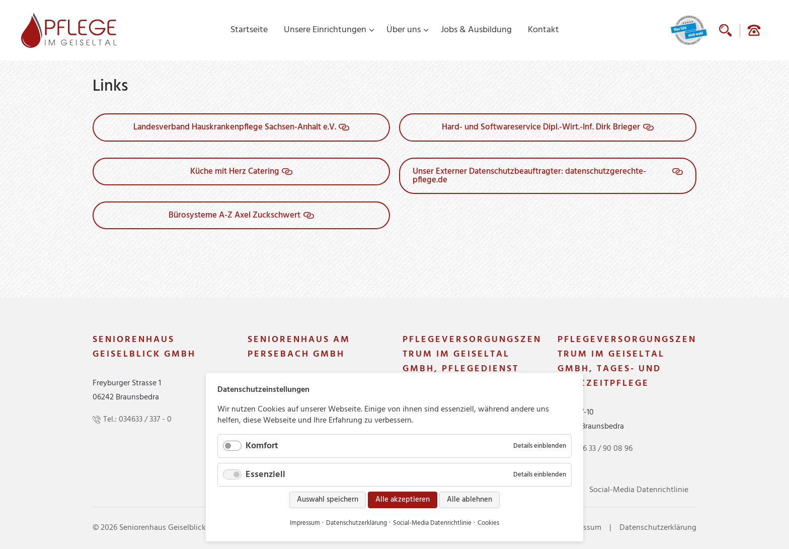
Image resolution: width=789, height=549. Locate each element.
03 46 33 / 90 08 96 (600, 448)
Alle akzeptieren (402, 500)
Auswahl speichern (327, 500)
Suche (725, 30)
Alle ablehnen (469, 500)
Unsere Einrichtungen (325, 30)
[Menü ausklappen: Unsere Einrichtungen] (372, 30)
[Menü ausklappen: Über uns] (426, 30)
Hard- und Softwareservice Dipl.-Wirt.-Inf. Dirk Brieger (541, 127)
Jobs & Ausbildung (476, 30)
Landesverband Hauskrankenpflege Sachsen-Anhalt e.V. (234, 127)
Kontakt (543, 30)
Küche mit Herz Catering (234, 171)
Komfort (262, 446)
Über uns (403, 30)
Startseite (249, 30)
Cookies (488, 523)
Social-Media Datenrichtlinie (638, 490)
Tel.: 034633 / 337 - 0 (137, 419)
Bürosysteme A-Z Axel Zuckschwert (234, 215)
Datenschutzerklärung (657, 527)
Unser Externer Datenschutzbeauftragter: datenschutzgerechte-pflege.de (529, 176)
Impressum (305, 523)
